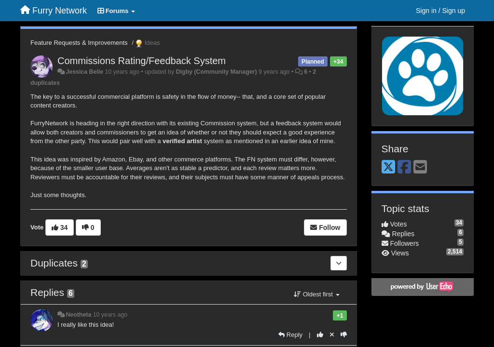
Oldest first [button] (316, 294)
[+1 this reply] (320, 334)
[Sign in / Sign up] (440, 10)
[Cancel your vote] (331, 334)
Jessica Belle (84, 71)
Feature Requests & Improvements (79, 42)
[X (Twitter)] (388, 167)
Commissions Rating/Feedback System (141, 60)
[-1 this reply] (344, 334)
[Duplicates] (338, 263)
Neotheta (78, 314)
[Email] (420, 167)
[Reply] (290, 334)
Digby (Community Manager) (216, 71)
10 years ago (110, 314)
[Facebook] (404, 167)
